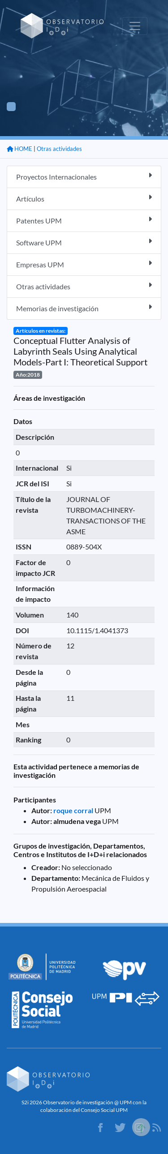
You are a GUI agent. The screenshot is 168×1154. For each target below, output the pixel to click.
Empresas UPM (84, 264)
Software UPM (84, 242)
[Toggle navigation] (134, 26)
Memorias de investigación (84, 308)
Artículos (84, 198)
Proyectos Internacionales (84, 176)
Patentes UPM (84, 220)
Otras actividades (59, 148)
